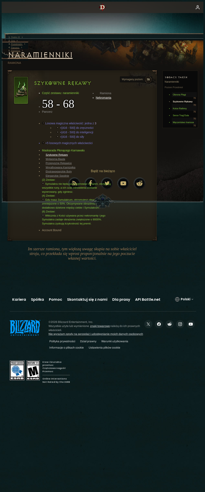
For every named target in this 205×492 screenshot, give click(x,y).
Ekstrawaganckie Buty (59, 171)
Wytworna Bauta (55, 159)
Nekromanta (103, 97)
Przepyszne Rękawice (59, 163)
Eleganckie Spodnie (57, 175)
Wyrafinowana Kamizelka (60, 167)
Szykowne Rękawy (57, 154)
